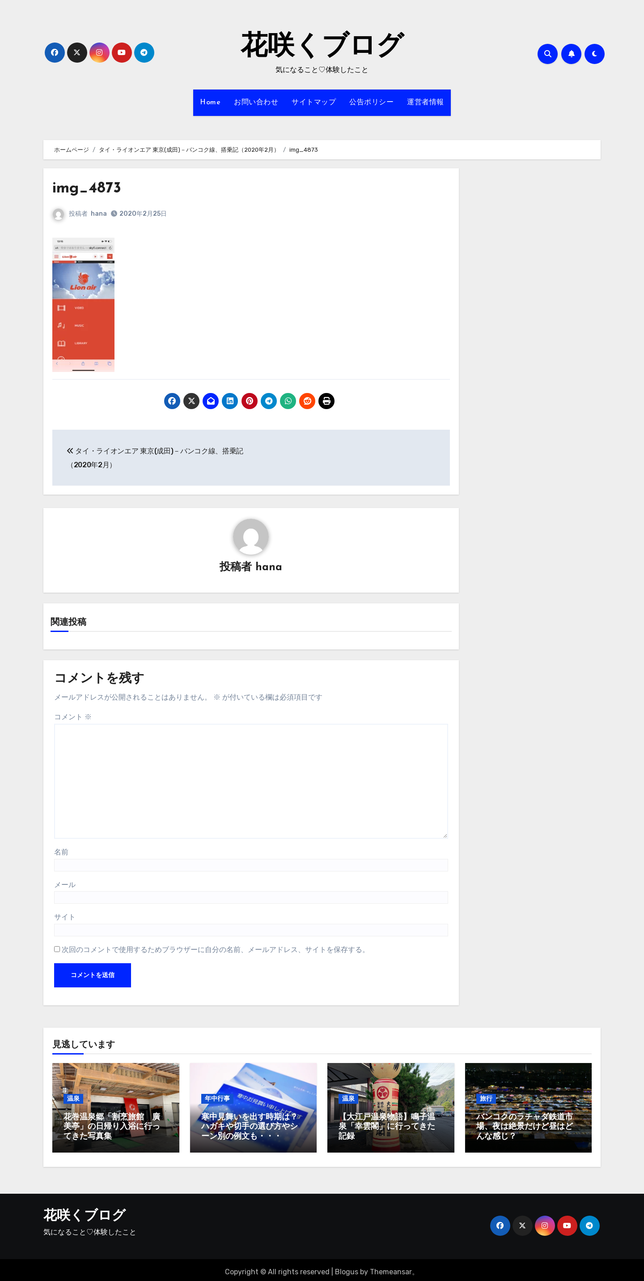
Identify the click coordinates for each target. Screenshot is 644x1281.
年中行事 (217, 1099)
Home (210, 102)
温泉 (73, 1099)
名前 (61, 853)
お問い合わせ (256, 102)
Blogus (346, 1267)
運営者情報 (425, 102)
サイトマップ (314, 102)
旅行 (486, 1099)
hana (99, 214)
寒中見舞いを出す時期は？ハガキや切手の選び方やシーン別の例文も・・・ (249, 1127)
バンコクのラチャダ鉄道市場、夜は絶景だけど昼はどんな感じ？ (524, 1127)
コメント (73, 717)
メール (65, 885)
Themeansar (391, 1267)
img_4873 (91, 188)
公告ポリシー (371, 102)
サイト (65, 918)
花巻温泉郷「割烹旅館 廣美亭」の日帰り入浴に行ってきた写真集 (112, 1127)
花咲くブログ (322, 47)
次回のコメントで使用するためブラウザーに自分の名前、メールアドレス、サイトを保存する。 (215, 950)
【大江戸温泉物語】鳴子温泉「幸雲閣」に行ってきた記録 (387, 1127)
